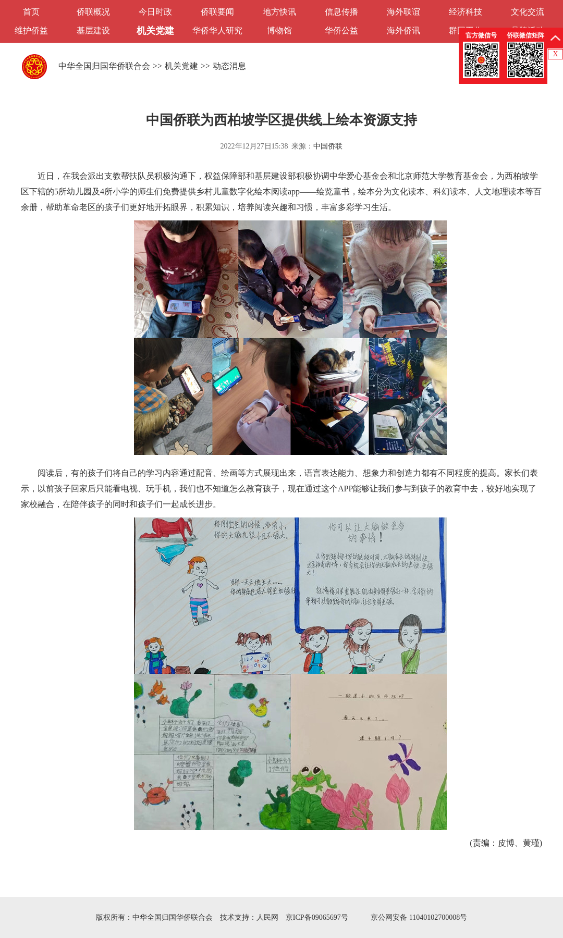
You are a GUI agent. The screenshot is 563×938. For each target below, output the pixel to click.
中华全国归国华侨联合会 (104, 65)
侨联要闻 (217, 11)
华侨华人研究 (217, 30)
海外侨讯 (403, 30)
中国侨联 (327, 146)
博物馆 (279, 30)
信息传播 (341, 11)
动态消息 (229, 65)
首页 (31, 11)
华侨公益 (341, 30)
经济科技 (465, 11)
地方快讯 (279, 11)
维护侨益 (31, 30)
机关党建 (155, 31)
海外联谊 (403, 11)
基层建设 (93, 30)
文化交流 (527, 11)
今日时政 (155, 11)
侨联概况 (93, 11)
